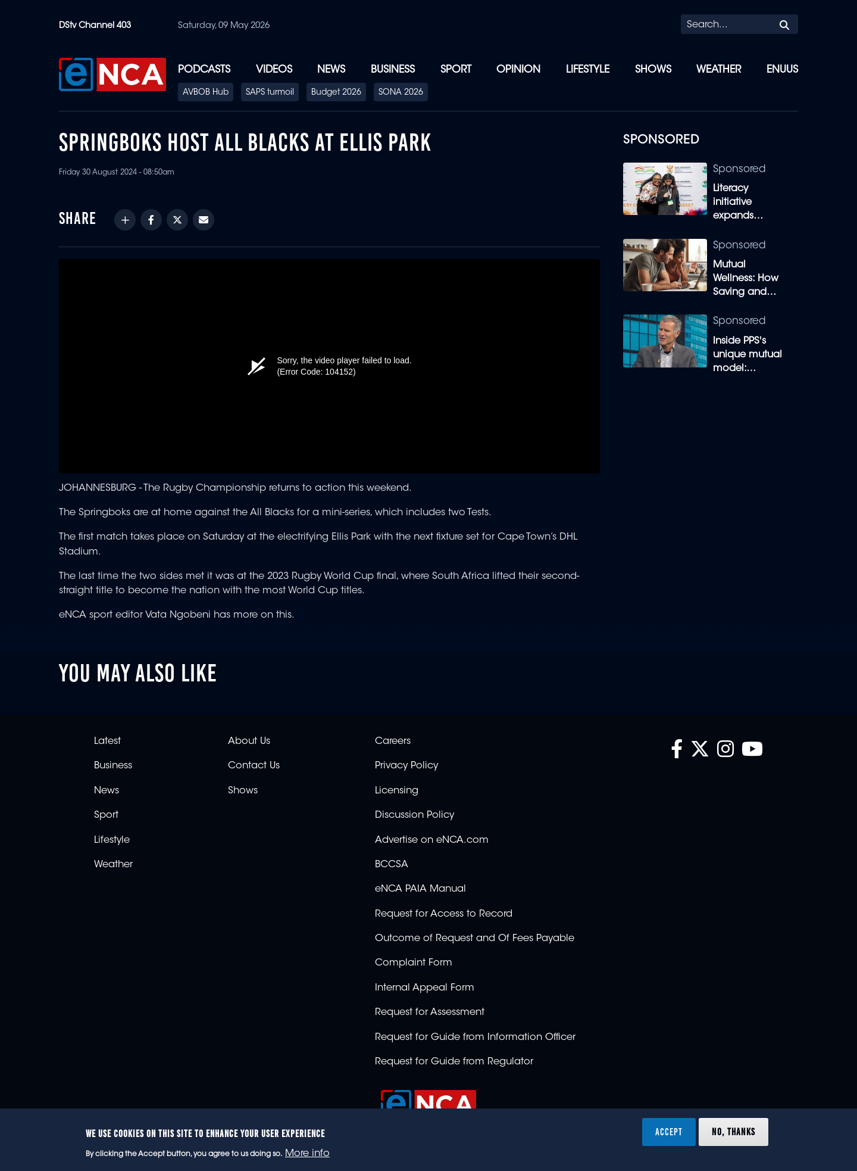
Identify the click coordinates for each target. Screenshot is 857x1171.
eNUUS (782, 70)
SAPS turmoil (270, 93)
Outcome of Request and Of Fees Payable (474, 938)
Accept (669, 1132)
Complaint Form (413, 963)
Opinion (518, 70)
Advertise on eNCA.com (432, 840)
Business (393, 70)
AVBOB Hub (206, 93)
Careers (393, 741)
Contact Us (254, 766)
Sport (455, 70)
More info (307, 1153)
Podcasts (204, 70)
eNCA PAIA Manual (420, 889)
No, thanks (733, 1132)
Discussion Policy (414, 815)
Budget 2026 (336, 93)
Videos (274, 70)
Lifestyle (587, 70)
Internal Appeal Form (424, 988)
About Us (249, 741)
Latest (107, 741)
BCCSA (391, 865)
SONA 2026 (401, 93)
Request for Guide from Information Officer (475, 1037)
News (331, 70)
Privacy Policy (406, 766)
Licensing (396, 791)
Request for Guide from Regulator (454, 1062)
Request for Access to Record (443, 914)
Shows (653, 70)
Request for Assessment (429, 1012)
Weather (718, 70)
